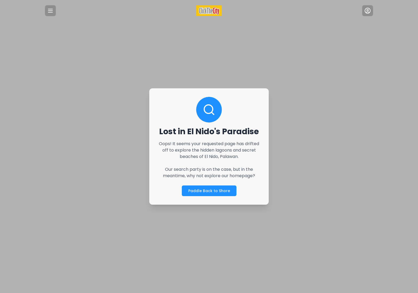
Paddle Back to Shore (209, 190)
